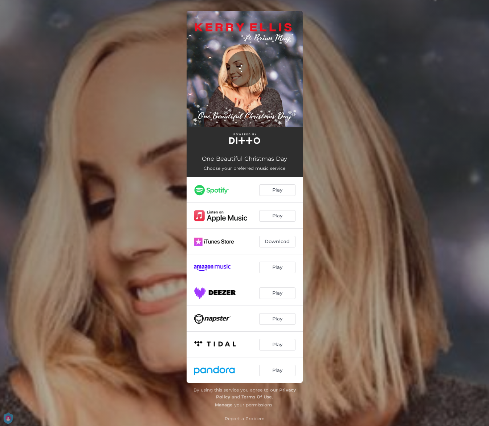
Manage (224, 404)
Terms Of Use (256, 397)
